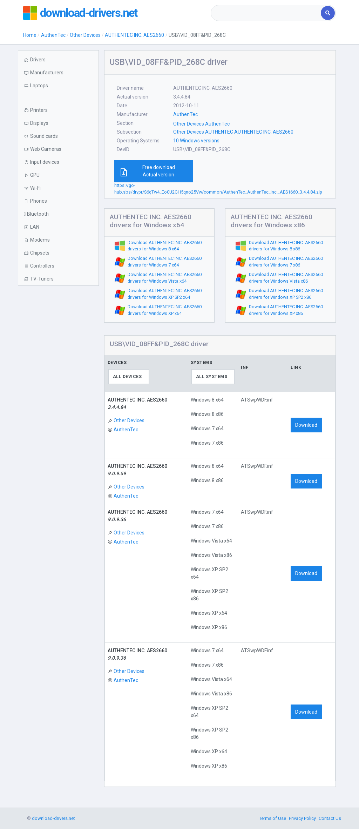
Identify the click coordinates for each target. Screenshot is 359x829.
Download (306, 425)
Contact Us (330, 818)
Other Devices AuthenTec (201, 124)
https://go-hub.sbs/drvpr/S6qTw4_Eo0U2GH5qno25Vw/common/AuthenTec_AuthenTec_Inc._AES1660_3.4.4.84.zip (218, 189)
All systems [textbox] (212, 376)
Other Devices (85, 35)
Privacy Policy (302, 818)
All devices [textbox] (127, 376)
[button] (58, 85)
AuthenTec (53, 35)
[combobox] (266, 13)
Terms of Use (272, 818)
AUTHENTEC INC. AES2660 (134, 35)
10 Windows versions (196, 140)
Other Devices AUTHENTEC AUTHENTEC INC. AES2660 (233, 132)
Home (29, 35)
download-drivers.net (92, 13)
